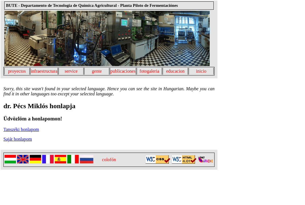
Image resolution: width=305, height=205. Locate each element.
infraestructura (44, 71)
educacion (175, 71)
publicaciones (123, 71)
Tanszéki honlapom (21, 129)
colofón (109, 159)
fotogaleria (149, 71)
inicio (201, 71)
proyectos (17, 71)
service (71, 71)
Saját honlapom (17, 139)
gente (97, 71)
